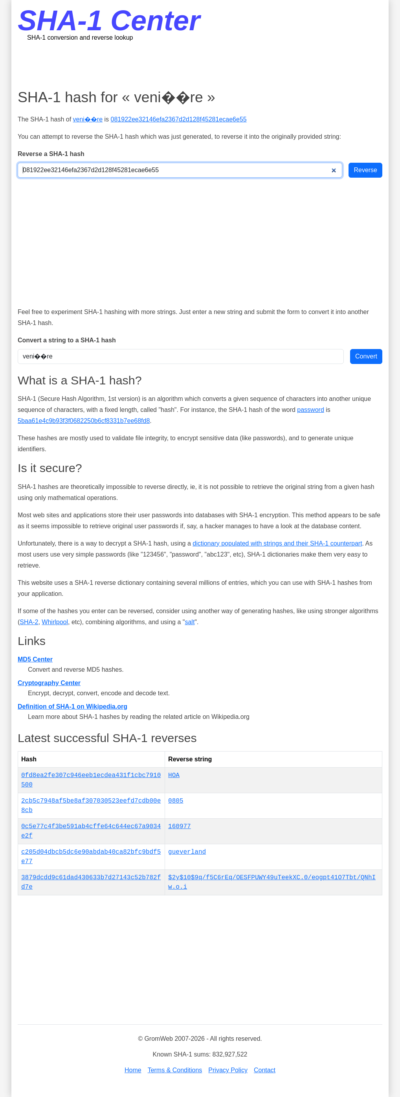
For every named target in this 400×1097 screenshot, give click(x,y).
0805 (175, 801)
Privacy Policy (228, 1070)
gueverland (187, 852)
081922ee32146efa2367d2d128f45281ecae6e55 (179, 119)
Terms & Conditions (175, 1070)
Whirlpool (55, 622)
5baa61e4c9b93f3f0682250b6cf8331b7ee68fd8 (84, 420)
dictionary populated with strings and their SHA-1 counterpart (277, 543)
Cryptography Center (49, 683)
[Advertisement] (200, 65)
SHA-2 (29, 622)
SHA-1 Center (109, 20)
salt (189, 622)
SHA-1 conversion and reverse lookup (80, 37)
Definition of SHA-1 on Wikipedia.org (72, 706)
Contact (264, 1070)
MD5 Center (35, 659)
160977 (179, 826)
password (310, 409)
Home (133, 1070)
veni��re (88, 119)
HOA (174, 775)
